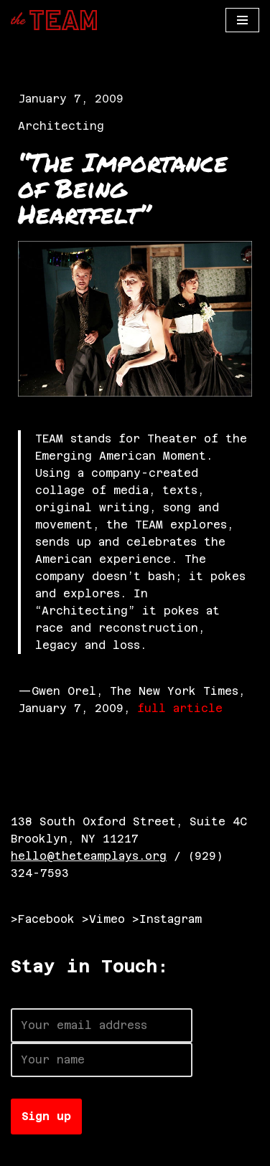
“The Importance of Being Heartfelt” (123, 187)
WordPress (170, 1151)
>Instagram (167, 919)
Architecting (61, 126)
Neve (25, 1151)
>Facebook (43, 919)
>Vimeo (103, 919)
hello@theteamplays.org (89, 856)
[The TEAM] (54, 20)
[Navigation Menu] (242, 20)
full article (180, 708)
